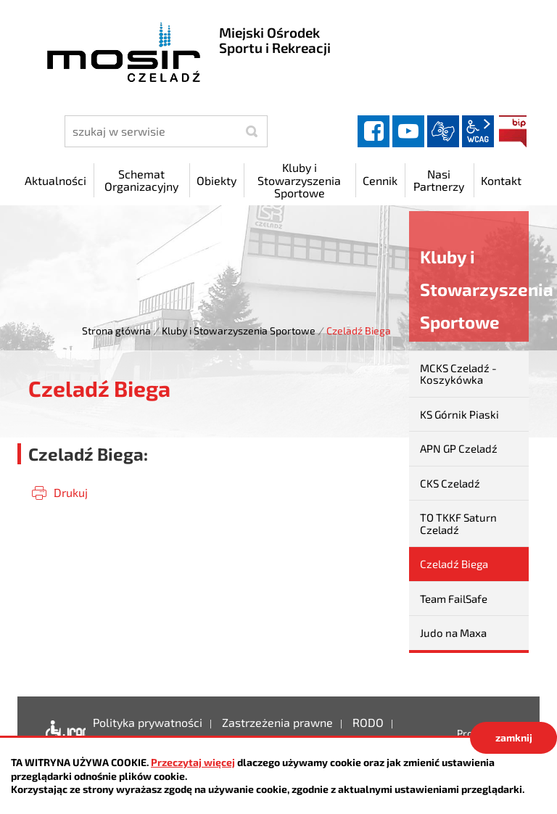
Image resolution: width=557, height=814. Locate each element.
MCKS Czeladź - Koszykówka (458, 374)
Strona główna (116, 330)
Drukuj (71, 492)
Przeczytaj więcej (193, 762)
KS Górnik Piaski (459, 414)
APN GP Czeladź (459, 448)
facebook (373, 131)
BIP (513, 131)
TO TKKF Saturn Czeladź (458, 523)
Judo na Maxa (453, 632)
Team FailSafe (453, 598)
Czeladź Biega (454, 563)
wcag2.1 (478, 131)
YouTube (408, 131)
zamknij (513, 737)
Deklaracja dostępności (62, 733)
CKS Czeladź (450, 483)
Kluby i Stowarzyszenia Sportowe (238, 330)
